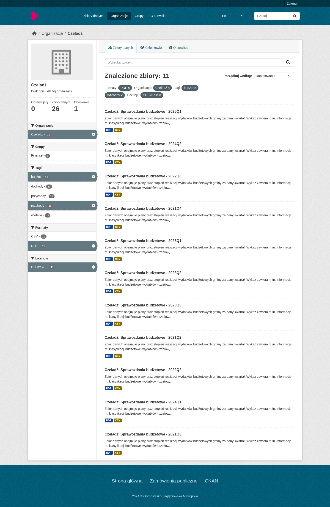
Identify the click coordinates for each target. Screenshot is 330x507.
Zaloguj (292, 3)
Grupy (139, 16)
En (224, 16)
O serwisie (158, 16)
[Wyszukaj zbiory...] (277, 16)
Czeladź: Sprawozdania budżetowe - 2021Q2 (143, 337)
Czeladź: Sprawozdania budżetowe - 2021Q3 (143, 434)
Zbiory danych (93, 16)
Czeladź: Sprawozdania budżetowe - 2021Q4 (143, 208)
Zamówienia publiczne (174, 480)
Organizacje (119, 16)
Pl (241, 16)
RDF (108, 130)
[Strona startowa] (34, 33)
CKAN (211, 480)
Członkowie (151, 48)
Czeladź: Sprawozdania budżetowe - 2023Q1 (143, 241)
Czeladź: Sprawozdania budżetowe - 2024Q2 (143, 144)
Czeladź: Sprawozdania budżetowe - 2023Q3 (143, 305)
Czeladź (75, 33)
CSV (117, 130)
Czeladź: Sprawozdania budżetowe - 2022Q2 (143, 370)
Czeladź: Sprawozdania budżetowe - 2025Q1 (143, 111)
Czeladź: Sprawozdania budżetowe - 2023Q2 (143, 273)
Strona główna (127, 480)
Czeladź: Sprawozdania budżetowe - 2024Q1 (143, 402)
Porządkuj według (237, 76)
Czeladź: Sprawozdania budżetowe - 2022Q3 (143, 176)
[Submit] (294, 16)
